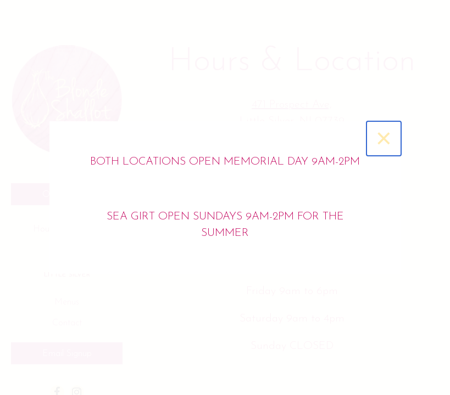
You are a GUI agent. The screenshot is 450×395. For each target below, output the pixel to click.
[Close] (383, 138)
